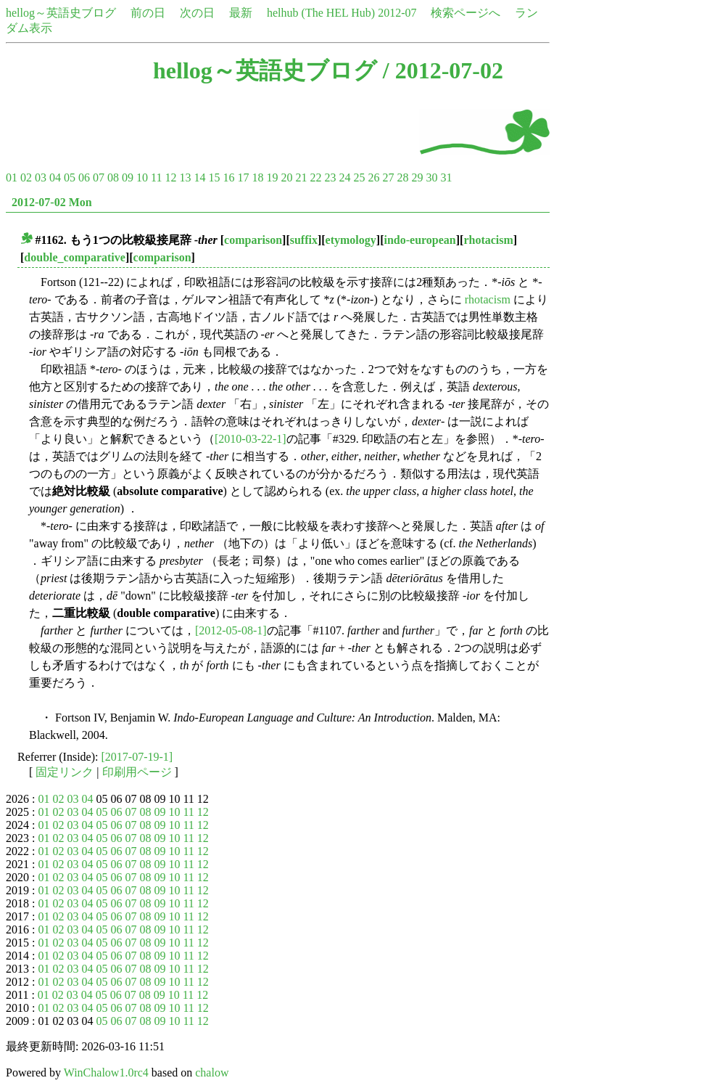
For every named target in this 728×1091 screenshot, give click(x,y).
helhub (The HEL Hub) (321, 13)
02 (26, 177)
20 (286, 177)
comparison (253, 240)
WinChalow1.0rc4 (106, 1072)
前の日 (148, 13)
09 (127, 177)
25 (359, 177)
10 (142, 177)
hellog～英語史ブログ (61, 13)
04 (55, 177)
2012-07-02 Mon (52, 202)
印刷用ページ (137, 772)
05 (69, 177)
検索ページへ (465, 13)
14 (199, 177)
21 (301, 177)
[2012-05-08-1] (231, 630)
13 (185, 177)
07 (98, 177)
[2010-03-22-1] (250, 439)
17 (243, 177)
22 (315, 177)
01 (11, 177)
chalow (211, 1072)
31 (446, 177)
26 (373, 177)
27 (388, 177)
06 (84, 177)
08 (113, 177)
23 (330, 177)
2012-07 (397, 13)
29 (417, 177)
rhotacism (488, 240)
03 (40, 177)
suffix (304, 240)
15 (214, 177)
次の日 (197, 13)
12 (170, 177)
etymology (351, 240)
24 (344, 177)
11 (156, 177)
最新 (240, 13)
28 (402, 177)
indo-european (419, 240)
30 (431, 177)
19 (272, 177)
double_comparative (74, 257)
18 (257, 177)
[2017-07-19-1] (137, 757)
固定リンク (65, 772)
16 (228, 177)
